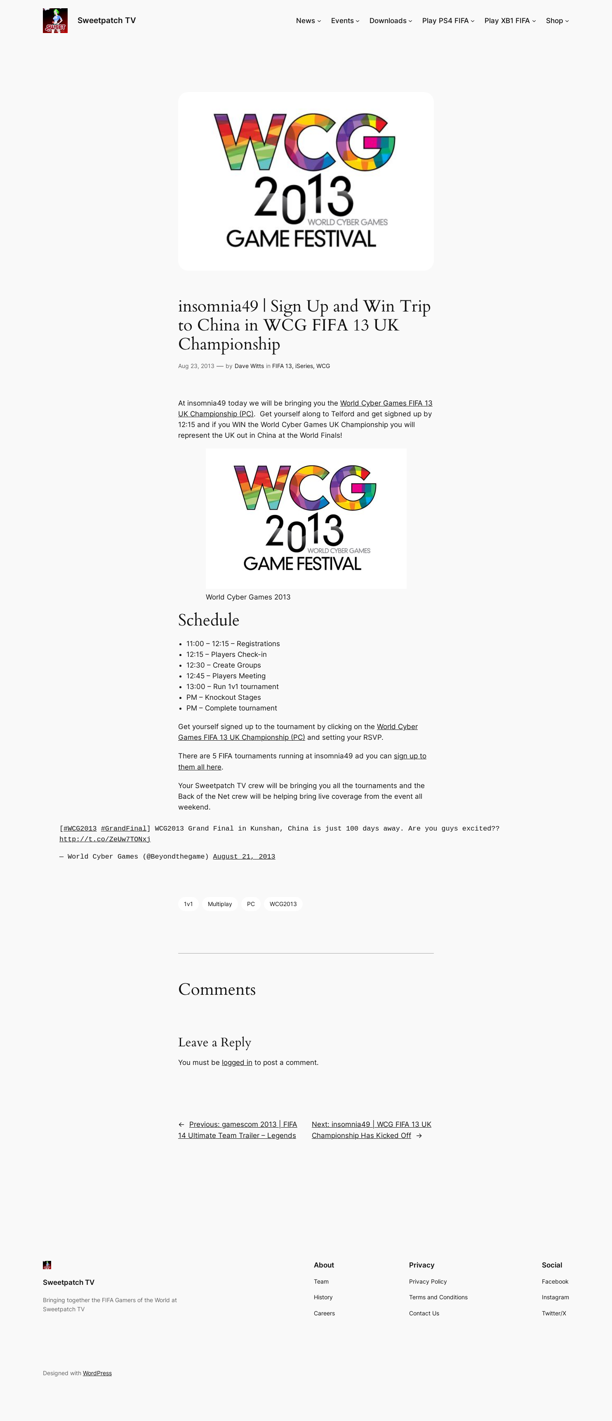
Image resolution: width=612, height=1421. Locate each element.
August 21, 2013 (244, 857)
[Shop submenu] (567, 21)
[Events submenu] (357, 21)
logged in (237, 1062)
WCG (323, 365)
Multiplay (220, 903)
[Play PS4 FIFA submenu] (473, 21)
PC (251, 903)
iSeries (304, 365)
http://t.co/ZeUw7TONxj (105, 839)
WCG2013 (283, 903)
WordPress (97, 1372)
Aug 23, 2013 (196, 365)
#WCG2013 (80, 828)
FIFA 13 (282, 365)
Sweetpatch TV (107, 20)
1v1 (188, 903)
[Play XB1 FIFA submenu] (534, 21)
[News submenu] (319, 21)
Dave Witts (249, 365)
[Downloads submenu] (410, 21)
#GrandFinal (124, 828)
